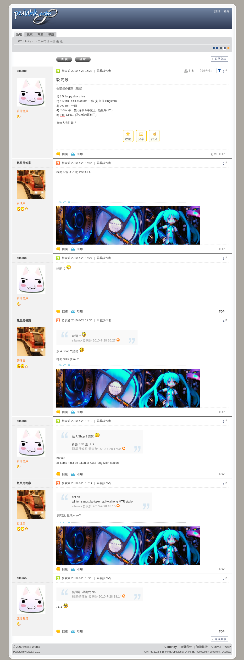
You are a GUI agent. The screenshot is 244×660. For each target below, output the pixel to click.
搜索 (30, 34)
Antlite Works (31, 647)
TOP (222, 154)
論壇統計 (202, 647)
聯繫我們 (186, 647)
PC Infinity (24, 41)
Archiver (216, 647)
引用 (80, 154)
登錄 (226, 11)
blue (217, 48)
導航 (51, 34)
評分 (154, 139)
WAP (227, 647)
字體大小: (205, 71)
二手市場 (43, 41)
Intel (62, 115)
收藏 (128, 139)
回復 (65, 59)
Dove (224, 48)
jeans (221, 48)
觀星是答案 (24, 163)
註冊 (217, 11)
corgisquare (228, 48)
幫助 (40, 34)
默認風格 (213, 48)
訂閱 (213, 154)
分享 (141, 139)
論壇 (19, 34)
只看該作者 (104, 71)
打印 (191, 71)
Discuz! (30, 651)
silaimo (22, 71)
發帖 (83, 59)
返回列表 (220, 59)
